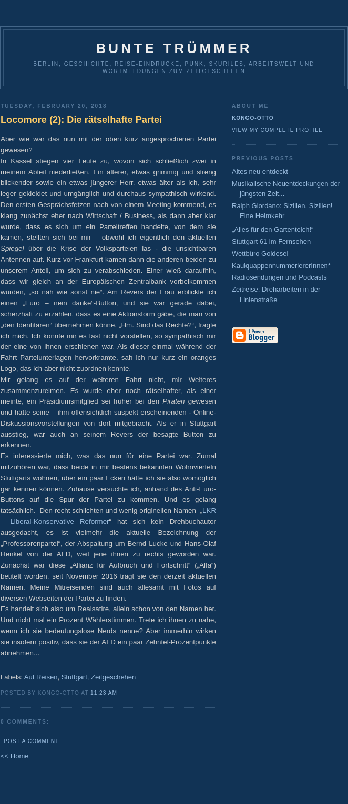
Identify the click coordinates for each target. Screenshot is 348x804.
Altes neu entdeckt (260, 172)
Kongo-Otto (253, 118)
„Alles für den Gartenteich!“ (272, 229)
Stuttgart (74, 677)
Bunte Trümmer (174, 48)
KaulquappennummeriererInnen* (281, 266)
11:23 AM (103, 693)
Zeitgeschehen (113, 677)
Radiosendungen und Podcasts (279, 277)
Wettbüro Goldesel (260, 253)
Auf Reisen (41, 677)
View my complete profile (277, 130)
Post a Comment (31, 741)
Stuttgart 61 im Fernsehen (271, 241)
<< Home (14, 756)
